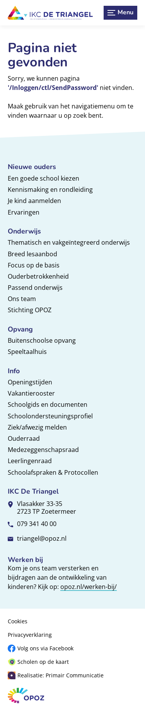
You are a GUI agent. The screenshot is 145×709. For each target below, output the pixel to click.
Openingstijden (30, 382)
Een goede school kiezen (43, 178)
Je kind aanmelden (34, 200)
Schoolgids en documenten (47, 404)
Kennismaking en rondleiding (50, 189)
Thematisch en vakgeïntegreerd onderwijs (69, 242)
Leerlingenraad (30, 461)
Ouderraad (24, 438)
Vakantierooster (31, 393)
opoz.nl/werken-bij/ (88, 586)
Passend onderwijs (35, 287)
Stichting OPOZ (29, 310)
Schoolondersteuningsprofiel (50, 416)
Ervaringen (23, 212)
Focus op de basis (34, 265)
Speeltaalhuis (27, 351)
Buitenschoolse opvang (42, 340)
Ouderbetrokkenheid (38, 276)
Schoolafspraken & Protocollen (53, 472)
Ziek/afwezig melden (37, 427)
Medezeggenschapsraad (43, 449)
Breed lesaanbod (32, 254)
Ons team (22, 298)
